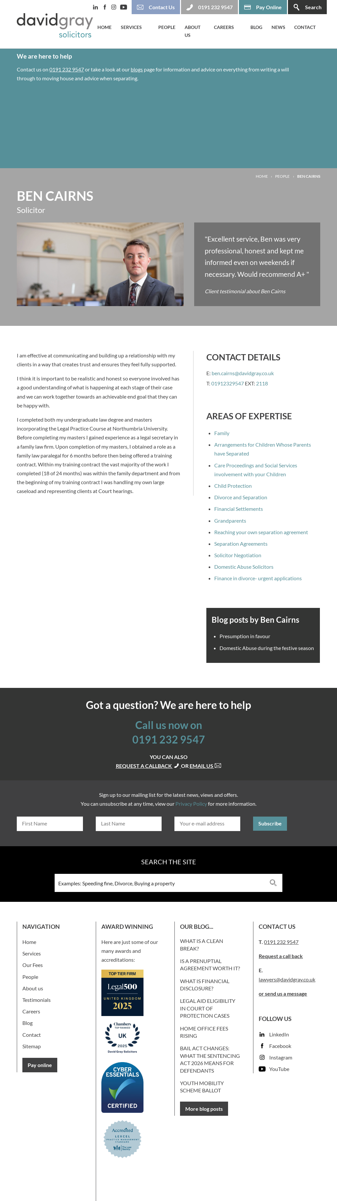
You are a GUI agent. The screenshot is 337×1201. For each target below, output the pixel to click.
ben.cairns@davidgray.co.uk (243, 373)
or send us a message (283, 993)
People (166, 27)
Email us (205, 766)
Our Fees (32, 965)
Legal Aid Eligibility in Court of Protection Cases (207, 1008)
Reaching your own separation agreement (261, 532)
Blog (256, 27)
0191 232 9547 (66, 69)
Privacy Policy (191, 803)
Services (131, 27)
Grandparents (230, 520)
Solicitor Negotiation (237, 555)
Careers (224, 27)
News (278, 27)
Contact (305, 27)
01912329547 (227, 383)
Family (221, 433)
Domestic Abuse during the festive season (267, 648)
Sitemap (31, 1046)
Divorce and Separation (240, 497)
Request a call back (281, 956)
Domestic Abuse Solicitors (243, 566)
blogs (137, 69)
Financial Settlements (238, 509)
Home (104, 27)
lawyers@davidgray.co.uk (287, 979)
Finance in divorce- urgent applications (258, 578)
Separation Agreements (241, 543)
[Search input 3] (159, 883)
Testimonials (36, 1000)
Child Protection (233, 486)
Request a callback (148, 766)
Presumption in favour (245, 636)
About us (192, 31)
